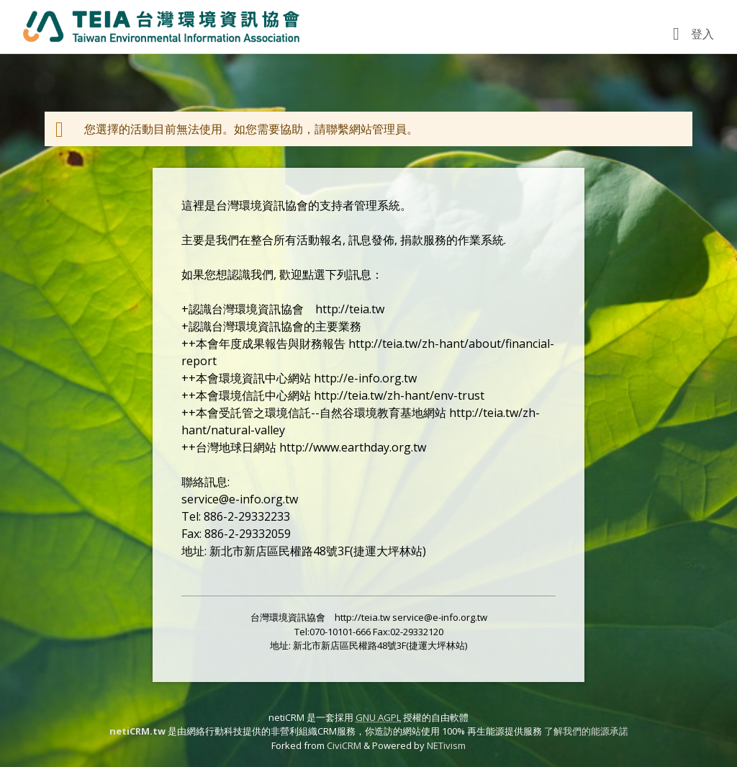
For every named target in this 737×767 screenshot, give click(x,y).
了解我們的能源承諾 (586, 731)
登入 (702, 34)
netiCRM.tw (137, 731)
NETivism (446, 745)
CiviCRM (344, 745)
